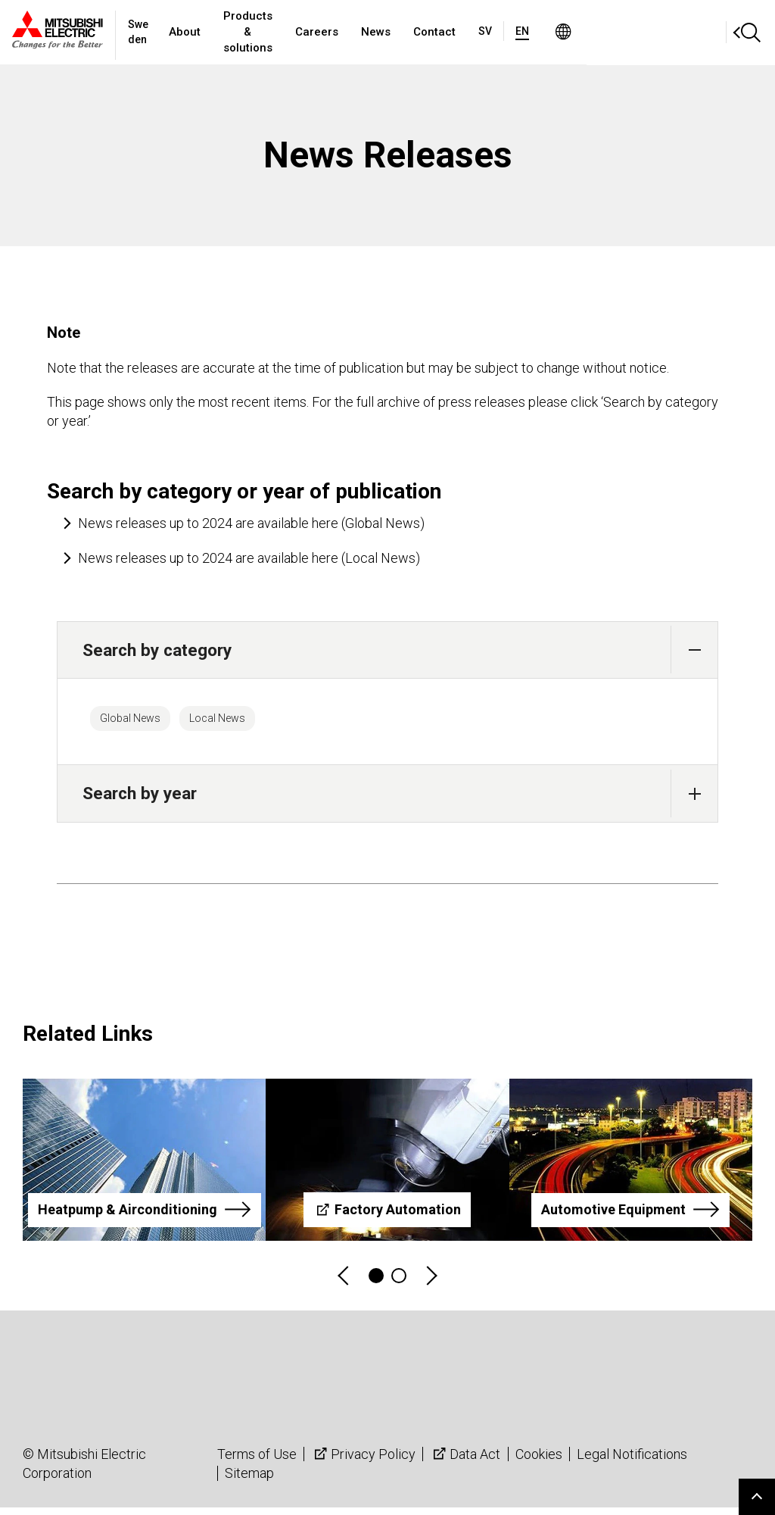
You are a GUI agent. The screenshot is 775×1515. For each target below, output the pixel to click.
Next (430, 1283)
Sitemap (249, 1480)
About (225, 32)
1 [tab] (376, 1283)
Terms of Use (257, 1461)
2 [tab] (398, 1283)
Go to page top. (757, 1497)
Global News (142, 721)
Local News (254, 721)
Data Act (465, 1461)
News (478, 32)
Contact (537, 32)
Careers (419, 32)
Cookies (538, 1461)
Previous (344, 1283)
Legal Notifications (632, 1461)
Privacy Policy (363, 1461)
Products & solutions (319, 32)
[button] (694, 649)
